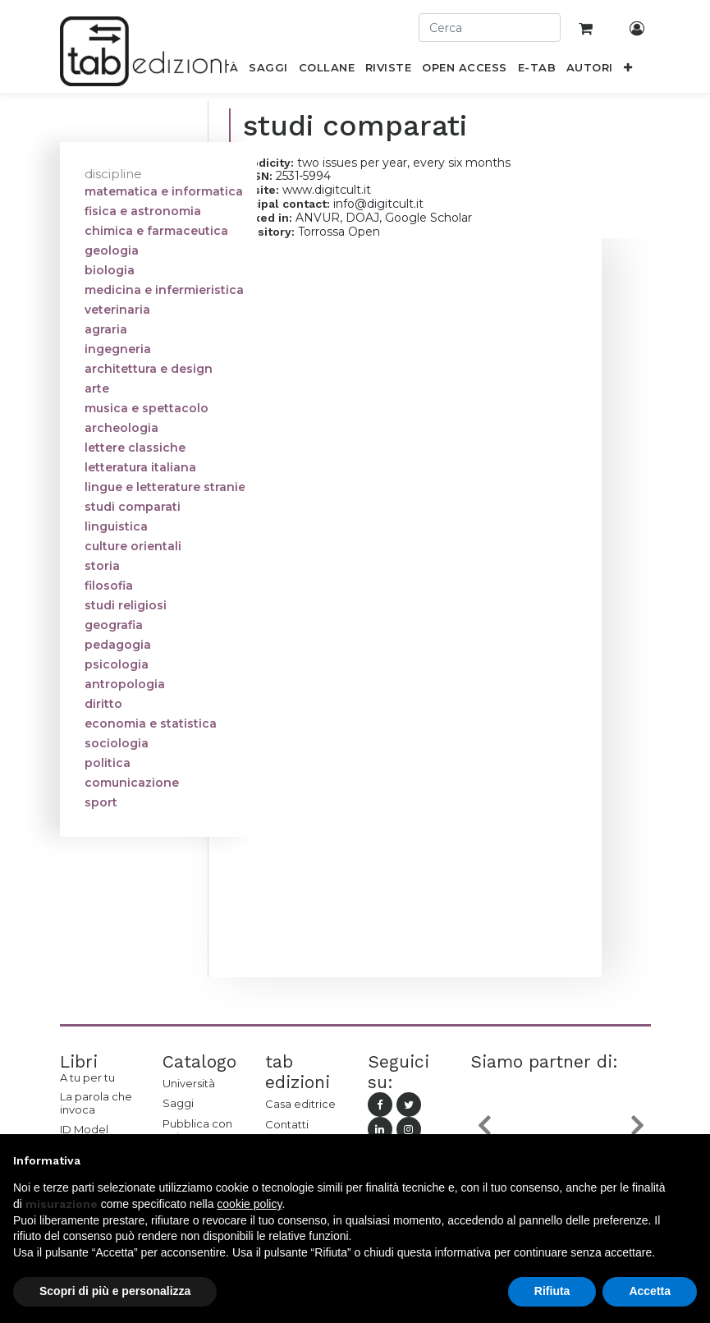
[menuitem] (268, 70)
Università (189, 1083)
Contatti (287, 1124)
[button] (627, 70)
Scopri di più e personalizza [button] (114, 1291)
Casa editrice (300, 1103)
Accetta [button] (650, 1291)
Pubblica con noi (197, 1130)
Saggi (178, 1102)
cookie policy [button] (249, 1203)
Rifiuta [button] (552, 1291)
